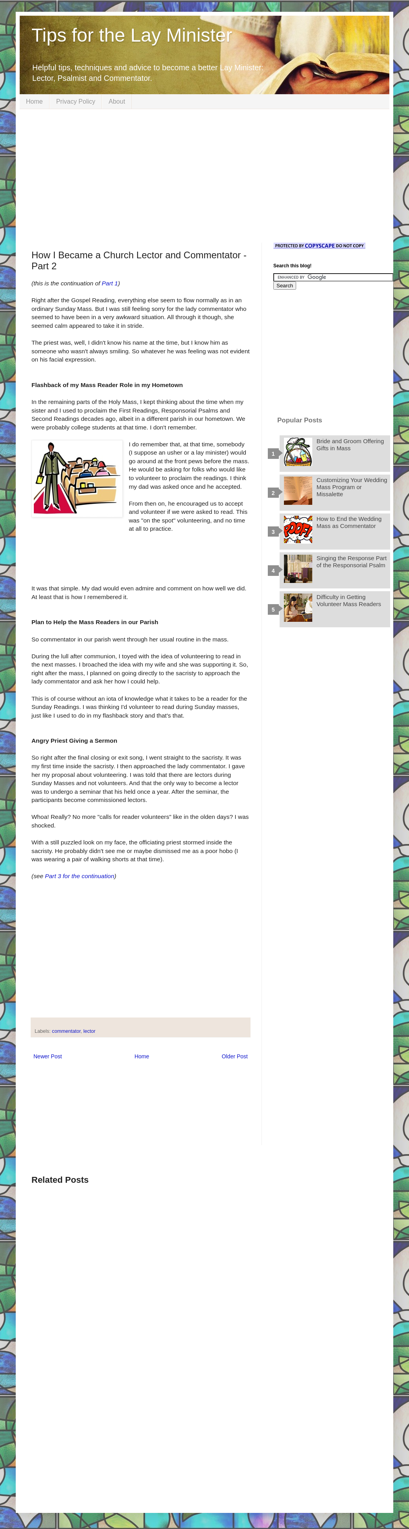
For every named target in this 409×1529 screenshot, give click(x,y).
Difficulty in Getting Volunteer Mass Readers (349, 600)
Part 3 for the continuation (79, 876)
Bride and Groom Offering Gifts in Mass (350, 444)
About (117, 101)
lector (89, 1031)
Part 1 (110, 283)
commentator (66, 1031)
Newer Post (47, 1056)
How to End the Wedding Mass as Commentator (349, 522)
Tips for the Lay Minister (131, 35)
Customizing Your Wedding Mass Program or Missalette (352, 487)
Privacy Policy (76, 101)
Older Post (235, 1056)
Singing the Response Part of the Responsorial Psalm (352, 561)
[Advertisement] (204, 176)
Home (34, 101)
